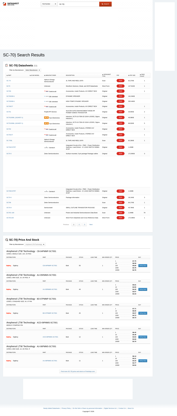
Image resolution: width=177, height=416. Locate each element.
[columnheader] (17, 75)
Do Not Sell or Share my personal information (87, 408)
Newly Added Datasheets (51, 408)
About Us (131, 408)
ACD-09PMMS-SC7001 (50, 337)
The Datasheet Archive (11, 4)
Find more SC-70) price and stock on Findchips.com (78, 371)
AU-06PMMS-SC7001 (50, 361)
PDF (120, 81)
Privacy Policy (66, 408)
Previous (66, 224)
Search (105, 4)
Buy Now (143, 265)
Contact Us (122, 408)
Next (90, 224)
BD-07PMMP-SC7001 (50, 313)
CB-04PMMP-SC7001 (50, 266)
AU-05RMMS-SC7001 (50, 289)
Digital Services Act (110, 408)
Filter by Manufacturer (16, 70)
